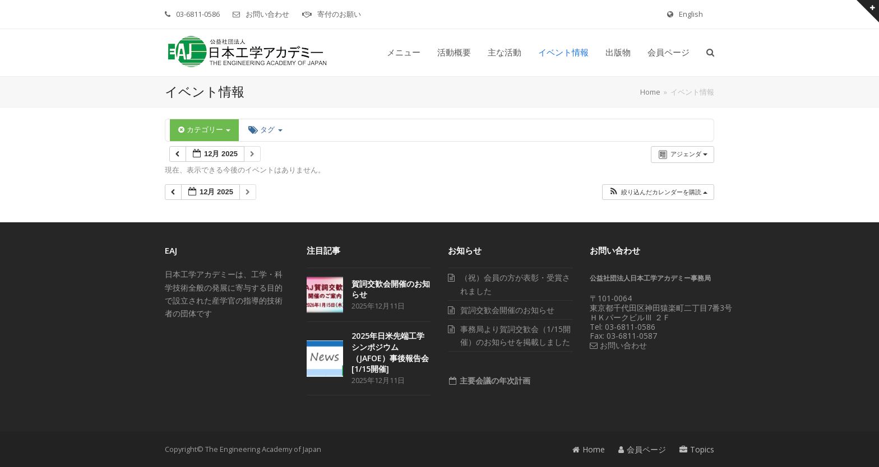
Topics (696, 449)
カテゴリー (204, 129)
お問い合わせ (267, 14)
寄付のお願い (339, 14)
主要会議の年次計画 (493, 380)
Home (588, 449)
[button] (710, 52)
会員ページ (642, 449)
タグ (265, 129)
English (691, 14)
